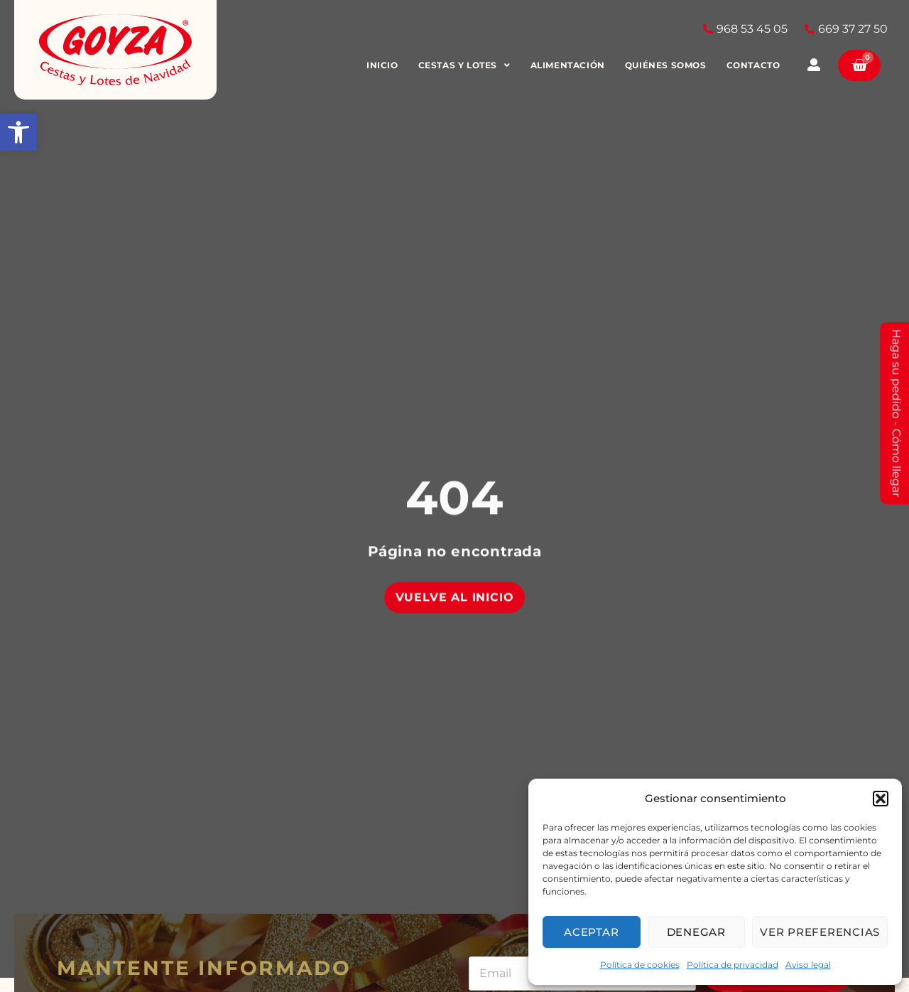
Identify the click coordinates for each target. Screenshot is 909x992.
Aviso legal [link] (808, 964)
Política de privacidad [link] (732, 964)
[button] (880, 798)
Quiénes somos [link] (668, 65)
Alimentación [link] (569, 65)
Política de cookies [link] (640, 964)
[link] (18, 132)
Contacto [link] (755, 65)
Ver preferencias (820, 932)
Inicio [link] (385, 65)
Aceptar (591, 932)
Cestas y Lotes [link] (466, 65)
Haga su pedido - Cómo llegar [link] (896, 413)
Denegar (696, 932)
